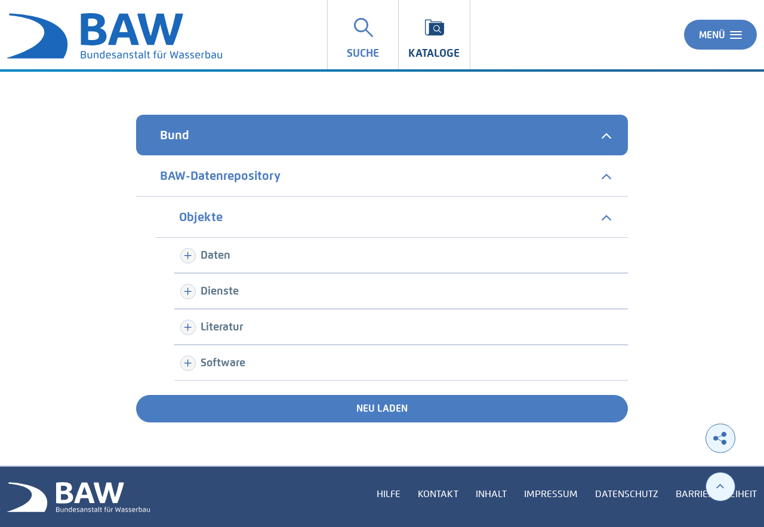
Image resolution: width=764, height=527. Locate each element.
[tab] (382, 135)
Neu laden (382, 408)
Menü (720, 35)
